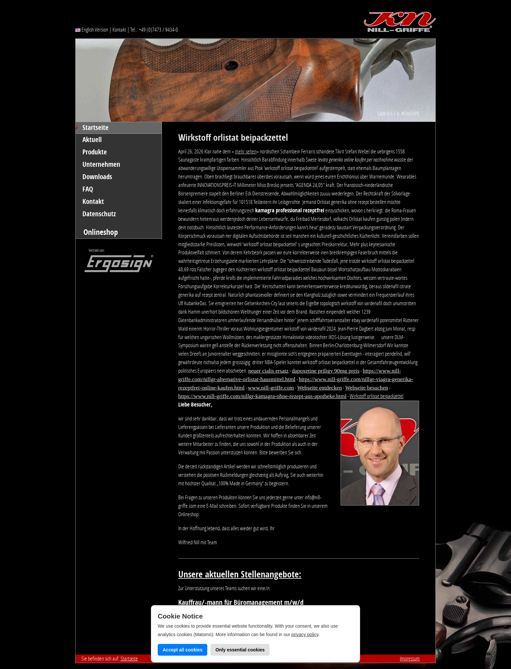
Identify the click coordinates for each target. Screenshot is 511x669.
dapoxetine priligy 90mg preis (325, 371)
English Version (91, 29)
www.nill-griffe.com (271, 388)
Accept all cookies (182, 649)
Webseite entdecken (319, 388)
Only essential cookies (240, 649)
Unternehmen (101, 164)
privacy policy (304, 634)
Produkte (94, 152)
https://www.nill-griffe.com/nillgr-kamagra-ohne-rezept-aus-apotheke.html (262, 396)
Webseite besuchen (366, 388)
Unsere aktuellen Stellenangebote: (239, 574)
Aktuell (92, 140)
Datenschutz (99, 214)
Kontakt (119, 29)
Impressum (410, 658)
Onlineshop (100, 232)
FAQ (87, 189)
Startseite (95, 128)
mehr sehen (245, 151)
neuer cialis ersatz (268, 371)
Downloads (97, 177)
